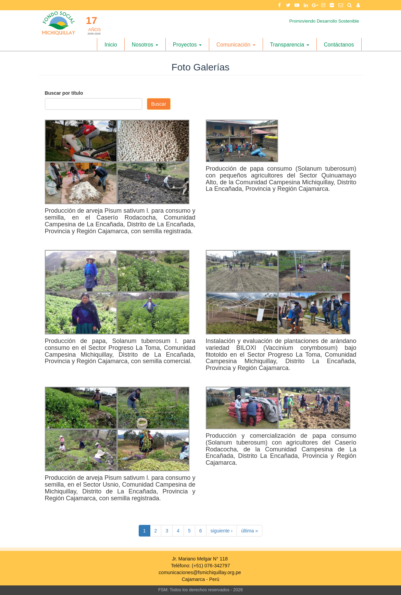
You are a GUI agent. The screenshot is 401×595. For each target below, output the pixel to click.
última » (249, 530)
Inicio (110, 45)
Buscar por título (64, 93)
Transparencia (289, 45)
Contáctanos (339, 45)
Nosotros (145, 45)
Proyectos (187, 45)
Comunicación (235, 45)
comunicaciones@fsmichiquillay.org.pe (200, 572)
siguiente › (222, 530)
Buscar (158, 104)
